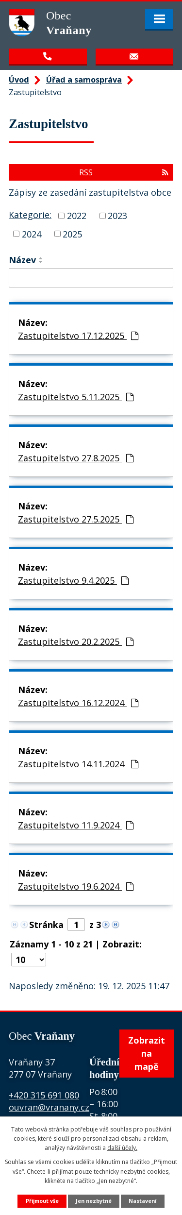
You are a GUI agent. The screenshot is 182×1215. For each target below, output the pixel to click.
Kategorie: (30, 214)
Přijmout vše (42, 1200)
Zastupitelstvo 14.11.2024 (78, 764)
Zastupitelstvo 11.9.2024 (75, 825)
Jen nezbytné (94, 1200)
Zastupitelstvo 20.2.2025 (75, 641)
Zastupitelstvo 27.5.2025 (75, 519)
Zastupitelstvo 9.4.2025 (73, 580)
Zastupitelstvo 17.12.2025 (78, 335)
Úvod (19, 79)
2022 (76, 215)
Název (22, 260)
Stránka (46, 924)
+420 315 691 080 (44, 1095)
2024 (31, 233)
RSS (123, 172)
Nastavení (142, 1200)
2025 (72, 233)
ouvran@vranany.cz (49, 1107)
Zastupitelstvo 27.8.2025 (75, 458)
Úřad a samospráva (84, 79)
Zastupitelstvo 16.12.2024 (78, 703)
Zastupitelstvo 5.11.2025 (75, 397)
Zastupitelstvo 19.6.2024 (75, 886)
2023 (117, 215)
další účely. (122, 1148)
